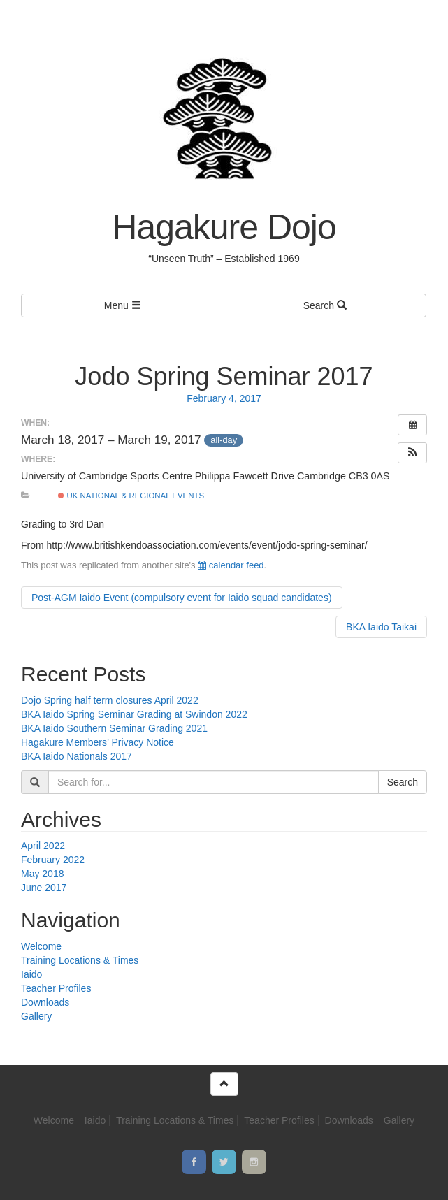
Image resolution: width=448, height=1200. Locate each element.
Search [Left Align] (325, 305)
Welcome (41, 946)
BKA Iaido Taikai (381, 626)
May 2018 (42, 873)
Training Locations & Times (79, 960)
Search (402, 782)
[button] (412, 453)
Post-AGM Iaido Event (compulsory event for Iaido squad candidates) (181, 597)
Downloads (45, 1002)
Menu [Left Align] (122, 305)
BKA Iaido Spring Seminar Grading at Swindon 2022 (134, 714)
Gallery (36, 1016)
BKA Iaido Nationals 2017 (76, 756)
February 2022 (53, 859)
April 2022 (43, 845)
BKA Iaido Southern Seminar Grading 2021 (114, 728)
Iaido (31, 974)
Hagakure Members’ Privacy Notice (97, 742)
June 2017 (43, 887)
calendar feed (230, 565)
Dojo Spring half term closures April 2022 (109, 700)
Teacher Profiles (56, 988)
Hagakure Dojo (224, 227)
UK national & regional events (131, 495)
